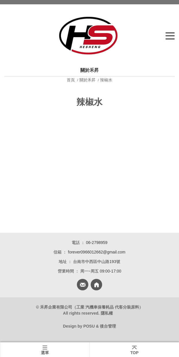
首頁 (71, 80)
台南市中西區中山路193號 (96, 261)
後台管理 (108, 326)
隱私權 (107, 313)
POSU (89, 326)
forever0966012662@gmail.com (96, 252)
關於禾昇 (87, 80)
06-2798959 (97, 242)
